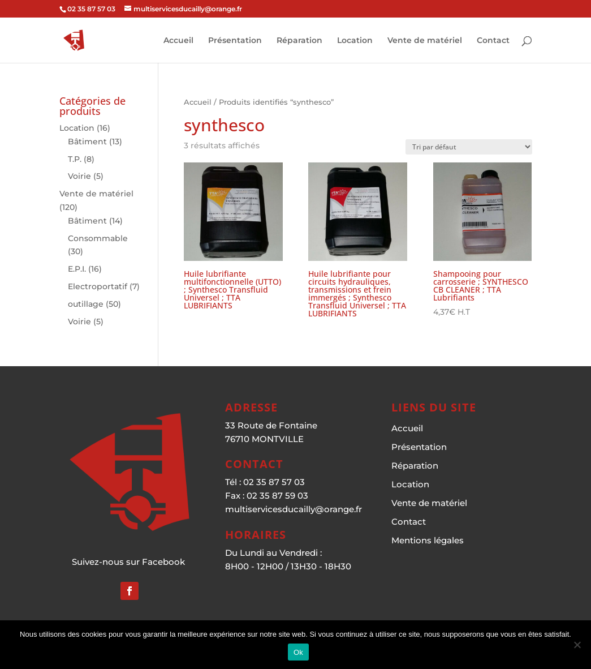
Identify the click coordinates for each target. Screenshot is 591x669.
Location (355, 40)
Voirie (79, 176)
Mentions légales (427, 540)
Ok (298, 652)
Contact (493, 40)
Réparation (299, 40)
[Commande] (468, 147)
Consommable (98, 238)
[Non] (577, 644)
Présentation (235, 40)
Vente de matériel (424, 40)
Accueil (178, 40)
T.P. (74, 159)
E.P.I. (77, 269)
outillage (85, 304)
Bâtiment (87, 141)
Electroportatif (97, 286)
